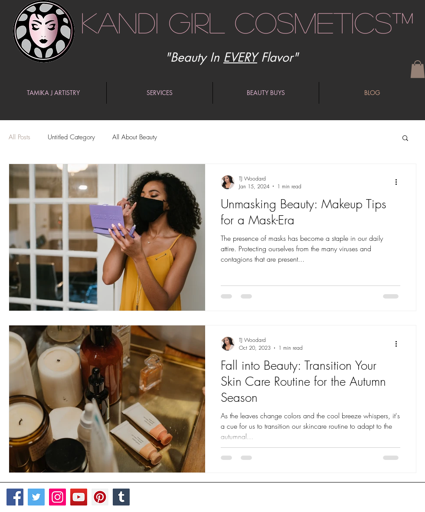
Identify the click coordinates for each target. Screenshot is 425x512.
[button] (417, 69)
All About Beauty (134, 137)
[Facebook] (15, 497)
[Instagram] (57, 497)
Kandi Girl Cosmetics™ (247, 22)
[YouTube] (78, 497)
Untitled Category (71, 137)
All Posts (19, 137)
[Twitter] (36, 497)
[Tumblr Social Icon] (121, 497)
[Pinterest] (100, 497)
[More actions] (399, 182)
